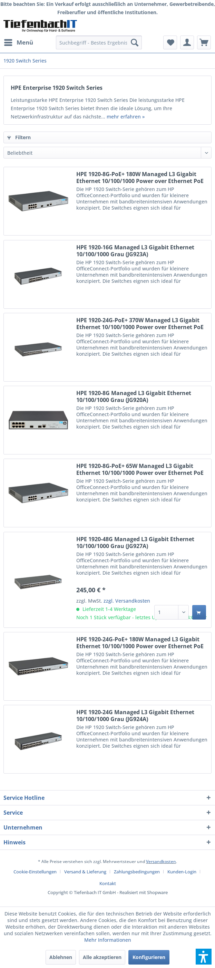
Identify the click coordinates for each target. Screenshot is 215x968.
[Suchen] (134, 42)
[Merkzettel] (170, 42)
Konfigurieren (149, 957)
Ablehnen (60, 957)
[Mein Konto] (187, 42)
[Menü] (18, 42)
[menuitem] (18, 42)
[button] (204, 957)
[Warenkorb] (204, 42)
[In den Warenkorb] (199, 612)
